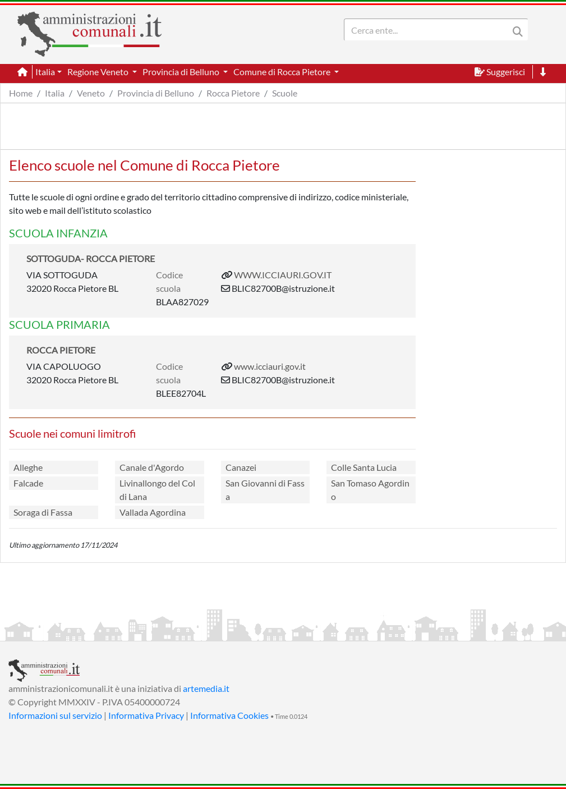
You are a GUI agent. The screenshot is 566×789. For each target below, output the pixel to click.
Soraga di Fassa (42, 512)
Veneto (91, 93)
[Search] (428, 29)
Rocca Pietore (233, 93)
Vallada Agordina (152, 512)
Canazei (241, 467)
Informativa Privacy (146, 715)
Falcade (28, 483)
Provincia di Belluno (155, 93)
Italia (55, 93)
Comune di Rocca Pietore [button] (282, 71)
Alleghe (28, 467)
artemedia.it (206, 688)
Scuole (284, 93)
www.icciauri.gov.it (270, 366)
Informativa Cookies (229, 715)
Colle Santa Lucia (364, 467)
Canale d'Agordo (151, 467)
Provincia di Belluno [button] (181, 71)
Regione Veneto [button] (98, 71)
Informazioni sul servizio (55, 715)
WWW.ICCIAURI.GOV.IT (283, 274)
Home (21, 93)
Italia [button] (45, 71)
